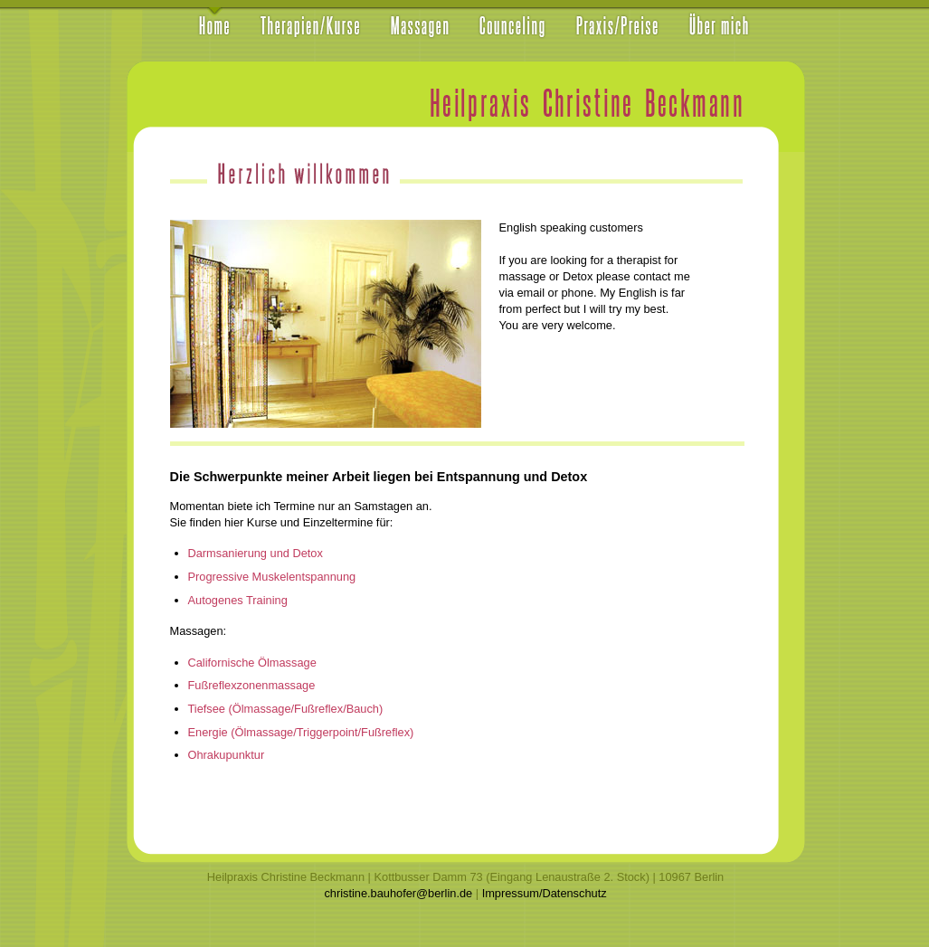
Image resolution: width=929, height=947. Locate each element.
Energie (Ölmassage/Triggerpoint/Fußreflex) (301, 732)
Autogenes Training (238, 600)
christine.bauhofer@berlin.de (398, 893)
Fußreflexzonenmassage (252, 685)
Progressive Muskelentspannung (272, 576)
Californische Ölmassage (252, 662)
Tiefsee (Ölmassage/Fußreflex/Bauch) (286, 708)
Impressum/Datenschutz (544, 893)
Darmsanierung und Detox (255, 553)
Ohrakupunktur (226, 755)
